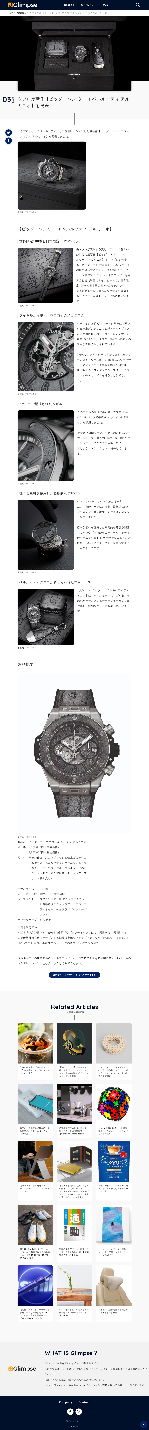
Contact (84, 1402)
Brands (69, 4)
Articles (86, 5)
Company (65, 1402)
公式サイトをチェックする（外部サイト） (74, 974)
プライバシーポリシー (74, 1421)
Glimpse (22, 5)
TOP (10, 13)
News (104, 4)
